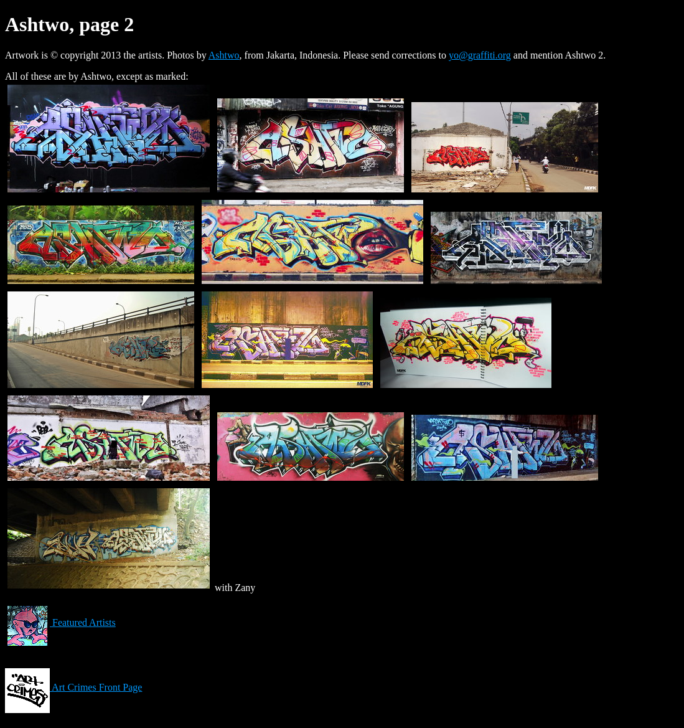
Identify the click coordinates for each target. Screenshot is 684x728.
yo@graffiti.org (480, 55)
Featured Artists (60, 622)
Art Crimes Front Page (73, 687)
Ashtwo (224, 55)
